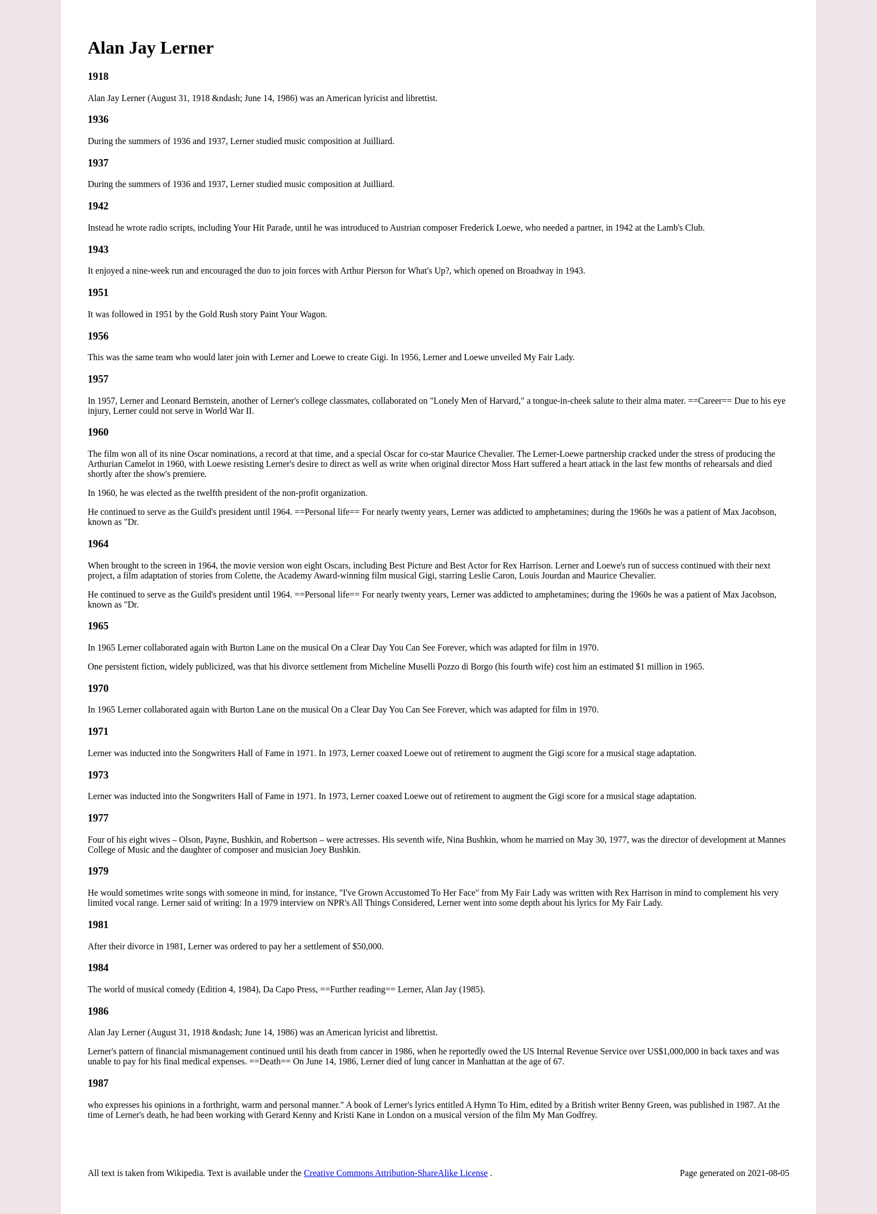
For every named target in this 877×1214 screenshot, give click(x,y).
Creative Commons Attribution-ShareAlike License (396, 1173)
